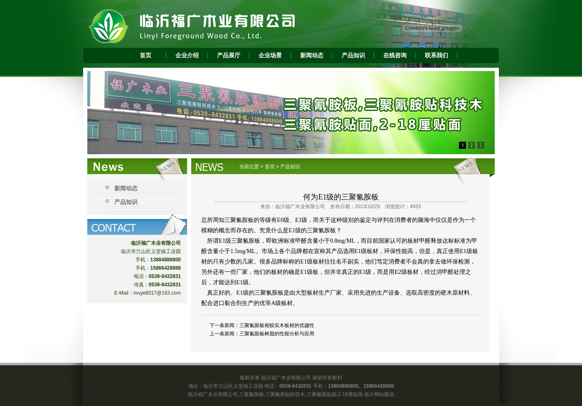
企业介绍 (187, 55)
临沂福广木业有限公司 (213, 394)
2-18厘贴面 (350, 394)
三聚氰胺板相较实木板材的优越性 (276, 325)
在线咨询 (395, 55)
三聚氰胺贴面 (322, 394)
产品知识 (353, 55)
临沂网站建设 (379, 394)
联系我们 (436, 55)
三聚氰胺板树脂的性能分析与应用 (276, 334)
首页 (145, 55)
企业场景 (270, 55)
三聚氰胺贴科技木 (285, 394)
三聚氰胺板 (251, 394)
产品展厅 (228, 55)
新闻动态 (311, 55)
